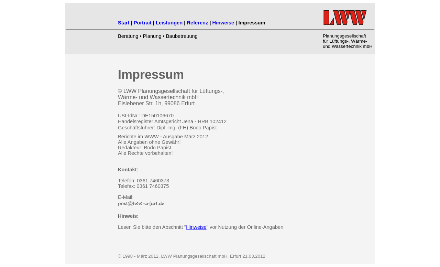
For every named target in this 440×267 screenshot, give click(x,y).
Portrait (143, 22)
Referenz (197, 22)
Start (123, 22)
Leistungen (169, 22)
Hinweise (223, 22)
